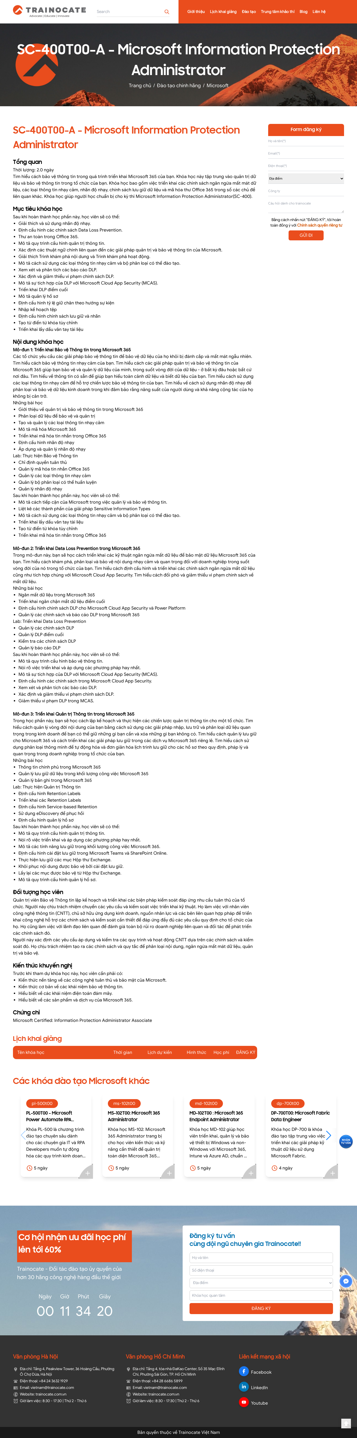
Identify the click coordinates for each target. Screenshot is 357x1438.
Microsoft (217, 86)
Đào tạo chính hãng (179, 86)
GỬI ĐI (306, 235)
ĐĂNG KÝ (261, 1308)
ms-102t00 (124, 1103)
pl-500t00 (42, 1103)
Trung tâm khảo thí (277, 11)
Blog (303, 11)
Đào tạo (249, 11)
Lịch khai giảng (223, 11)
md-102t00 (206, 1103)
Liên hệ (319, 11)
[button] (331, 1135)
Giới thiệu (196, 11)
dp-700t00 (288, 1103)
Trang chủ (140, 86)
